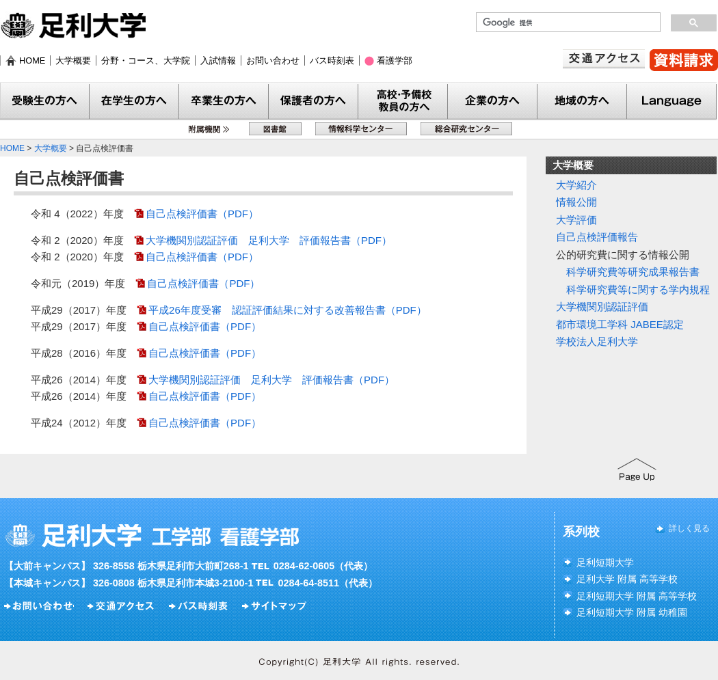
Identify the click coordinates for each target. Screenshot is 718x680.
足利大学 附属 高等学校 (627, 578)
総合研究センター (466, 128)
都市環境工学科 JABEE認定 (620, 324)
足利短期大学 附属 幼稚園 (631, 612)
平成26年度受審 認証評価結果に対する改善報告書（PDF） (287, 310)
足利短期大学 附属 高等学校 (636, 595)
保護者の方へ (313, 101)
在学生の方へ (134, 101)
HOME (32, 60)
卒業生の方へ (224, 101)
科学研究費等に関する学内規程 (638, 289)
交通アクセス (604, 59)
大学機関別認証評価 (602, 306)
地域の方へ (582, 101)
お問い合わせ (273, 60)
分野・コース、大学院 (145, 60)
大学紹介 (576, 185)
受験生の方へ (45, 101)
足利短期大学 (605, 562)
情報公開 (576, 202)
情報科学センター (361, 128)
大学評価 (576, 220)
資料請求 (684, 60)
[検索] (567, 22)
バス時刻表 (332, 60)
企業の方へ (492, 101)
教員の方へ (403, 101)
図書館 (275, 128)
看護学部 (394, 60)
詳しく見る (689, 528)
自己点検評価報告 (597, 237)
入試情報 (218, 60)
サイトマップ (276, 606)
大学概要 (73, 60)
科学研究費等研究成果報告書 (633, 271)
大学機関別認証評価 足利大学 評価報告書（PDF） (269, 240)
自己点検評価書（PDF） (202, 213)
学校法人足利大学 (597, 341)
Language (672, 101)
